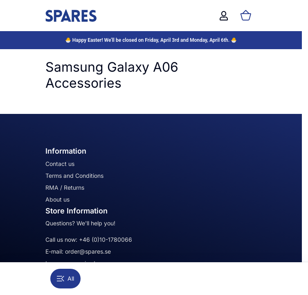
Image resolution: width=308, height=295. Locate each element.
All (65, 278)
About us (57, 199)
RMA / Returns (64, 187)
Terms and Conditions (74, 175)
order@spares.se (88, 251)
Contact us (59, 163)
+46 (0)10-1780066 (105, 239)
